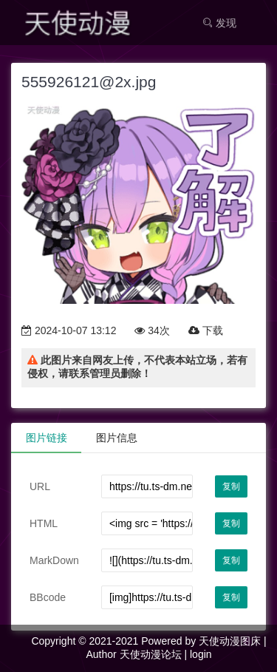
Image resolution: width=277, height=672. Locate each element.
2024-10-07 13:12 (68, 330)
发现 (219, 23)
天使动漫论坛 (151, 654)
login (201, 654)
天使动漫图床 (230, 641)
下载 (205, 330)
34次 (151, 330)
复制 (231, 486)
